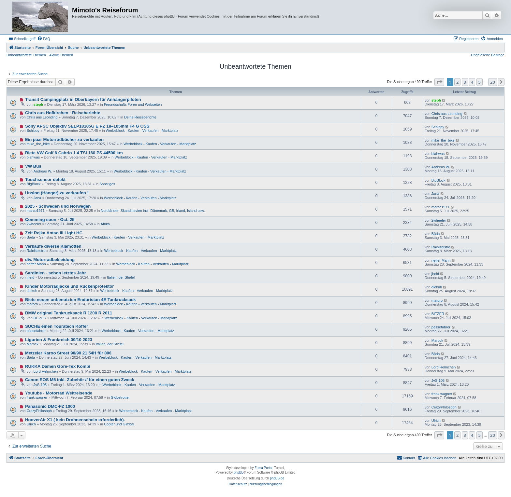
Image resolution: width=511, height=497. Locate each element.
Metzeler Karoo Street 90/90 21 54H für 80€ (68, 353)
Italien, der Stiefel (121, 277)
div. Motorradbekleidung (50, 259)
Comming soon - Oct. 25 (50, 219)
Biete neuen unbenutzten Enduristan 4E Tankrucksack (80, 299)
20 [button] (492, 82)
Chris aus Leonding (42, 117)
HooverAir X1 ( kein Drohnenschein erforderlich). (75, 419)
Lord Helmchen (46, 371)
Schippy (33, 130)
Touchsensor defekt (45, 179)
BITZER (40, 318)
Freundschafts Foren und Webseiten (133, 104)
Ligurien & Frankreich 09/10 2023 (58, 339)
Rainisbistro (36, 251)
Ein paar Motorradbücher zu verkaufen (64, 139)
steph (38, 104)
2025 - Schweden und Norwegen (58, 206)
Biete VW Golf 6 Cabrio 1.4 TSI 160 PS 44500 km (74, 152)
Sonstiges (107, 184)
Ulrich (31, 424)
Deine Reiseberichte (140, 117)
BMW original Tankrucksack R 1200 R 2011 (68, 313)
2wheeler (34, 224)
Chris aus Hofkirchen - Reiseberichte (62, 112)
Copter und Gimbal (119, 424)
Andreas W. (43, 171)
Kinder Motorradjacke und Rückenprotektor (69, 286)
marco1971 (36, 211)
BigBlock (34, 184)
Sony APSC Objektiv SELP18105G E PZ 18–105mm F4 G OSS (87, 126)
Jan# (37, 198)
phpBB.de (277, 478)
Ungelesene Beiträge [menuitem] (487, 55)
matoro (32, 304)
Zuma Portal (263, 468)
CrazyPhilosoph (39, 411)
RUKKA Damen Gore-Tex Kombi (57, 366)
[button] (439, 82)
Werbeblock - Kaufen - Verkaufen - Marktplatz (142, 130)
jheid (30, 277)
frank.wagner (37, 397)
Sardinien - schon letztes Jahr (55, 272)
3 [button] (465, 82)
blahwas (33, 157)
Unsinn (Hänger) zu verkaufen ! (57, 192)
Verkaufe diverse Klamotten (53, 246)
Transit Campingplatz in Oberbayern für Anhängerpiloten (83, 99)
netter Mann (36, 264)
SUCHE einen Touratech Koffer (56, 326)
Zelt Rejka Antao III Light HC (53, 232)
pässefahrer (36, 331)
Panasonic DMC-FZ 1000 (50, 406)
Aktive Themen (61, 55)
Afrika (105, 224)
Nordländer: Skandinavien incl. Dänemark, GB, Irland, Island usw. (153, 211)
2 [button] (457, 82)
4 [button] (472, 82)
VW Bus (33, 166)
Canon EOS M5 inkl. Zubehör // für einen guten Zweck (79, 379)
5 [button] (479, 82)
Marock (32, 344)
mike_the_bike (38, 144)
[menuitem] (43, 39)
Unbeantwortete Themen (26, 55)
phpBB (238, 472)
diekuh (32, 291)
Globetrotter (120, 397)
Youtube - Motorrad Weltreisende (58, 393)
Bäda (31, 237)
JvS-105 (40, 385)
